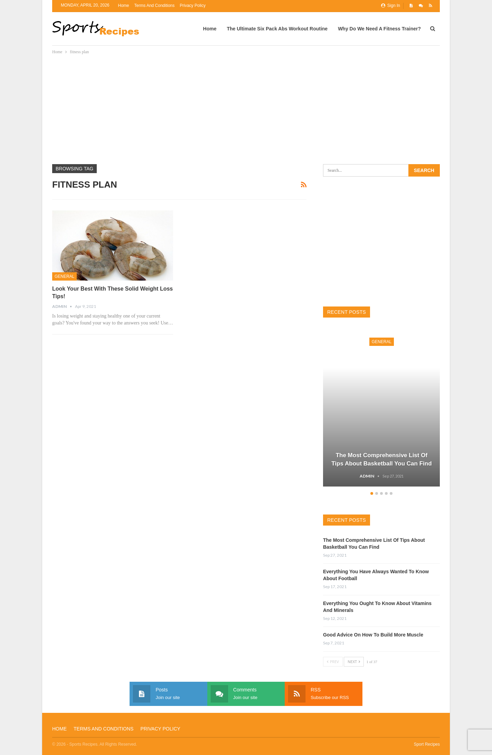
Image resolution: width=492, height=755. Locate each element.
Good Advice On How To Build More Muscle (373, 635)
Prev (333, 661)
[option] (381, 409)
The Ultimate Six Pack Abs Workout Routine (277, 28)
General (64, 276)
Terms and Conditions (154, 5)
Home (123, 5)
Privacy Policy (193, 5)
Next (354, 661)
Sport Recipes (427, 744)
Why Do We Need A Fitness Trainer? (379, 28)
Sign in (390, 5)
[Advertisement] (249, 107)
